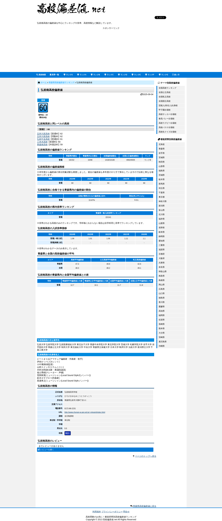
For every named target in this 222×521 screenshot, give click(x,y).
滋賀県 (162, 249)
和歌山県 (163, 271)
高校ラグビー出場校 (167, 123)
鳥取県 (162, 276)
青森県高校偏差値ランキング (61, 82)
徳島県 (162, 298)
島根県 (162, 280)
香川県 (162, 302)
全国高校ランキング (167, 88)
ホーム (44, 82)
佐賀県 (162, 320)
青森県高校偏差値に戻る (144, 506)
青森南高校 (42, 144)
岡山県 (162, 284)
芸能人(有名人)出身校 (168, 105)
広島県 (162, 289)
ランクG (163, 75)
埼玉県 (162, 188)
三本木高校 (42, 142)
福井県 (162, 219)
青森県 (162, 149)
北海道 (162, 144)
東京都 (162, 197)
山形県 (162, 166)
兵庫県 (162, 263)
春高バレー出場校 (166, 118)
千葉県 (162, 192)
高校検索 (41, 75)
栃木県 (162, 179)
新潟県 (162, 206)
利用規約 (96, 511)
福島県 (162, 170)
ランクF (149, 75)
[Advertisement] (111, 51)
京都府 (162, 254)
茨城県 (162, 175)
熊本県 (162, 328)
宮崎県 (162, 337)
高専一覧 (54, 75)
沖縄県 (162, 346)
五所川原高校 (43, 133)
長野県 (162, 227)
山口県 (162, 293)
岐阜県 (162, 232)
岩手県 (162, 153)
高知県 (162, 311)
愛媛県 (162, 306)
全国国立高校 (164, 101)
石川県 (162, 214)
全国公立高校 (164, 92)
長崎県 (162, 324)
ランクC (109, 75)
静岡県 (162, 236)
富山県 (162, 210)
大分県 (162, 333)
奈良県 (162, 267)
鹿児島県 (163, 341)
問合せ (126, 511)
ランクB (95, 75)
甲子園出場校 (164, 110)
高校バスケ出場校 (166, 127)
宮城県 (162, 157)
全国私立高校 (164, 97)
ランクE (136, 75)
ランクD (122, 75)
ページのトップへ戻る (145, 456)
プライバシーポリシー (112, 511)
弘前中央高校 (43, 139)
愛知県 (162, 241)
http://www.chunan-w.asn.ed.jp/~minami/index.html (85, 412)
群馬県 (162, 184)
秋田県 (162, 162)
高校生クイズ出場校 (167, 132)
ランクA (81, 75)
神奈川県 (163, 201)
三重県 (162, 245)
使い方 (176, 75)
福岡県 (162, 315)
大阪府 (162, 258)
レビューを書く (47, 449)
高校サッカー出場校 (167, 114)
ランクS (68, 75)
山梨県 (162, 223)
